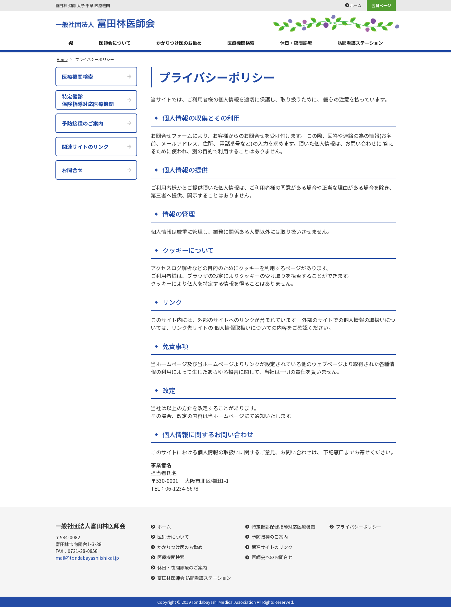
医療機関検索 (239, 43)
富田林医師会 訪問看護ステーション (194, 579)
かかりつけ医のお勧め (176, 43)
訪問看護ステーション (359, 43)
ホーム (356, 5)
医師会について (111, 43)
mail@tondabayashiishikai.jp (87, 558)
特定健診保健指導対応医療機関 (283, 527)
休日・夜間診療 (294, 43)
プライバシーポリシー (358, 527)
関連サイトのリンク (272, 548)
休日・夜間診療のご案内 (182, 569)
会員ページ (381, 5)
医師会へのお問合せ (272, 558)
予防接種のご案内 (270, 538)
